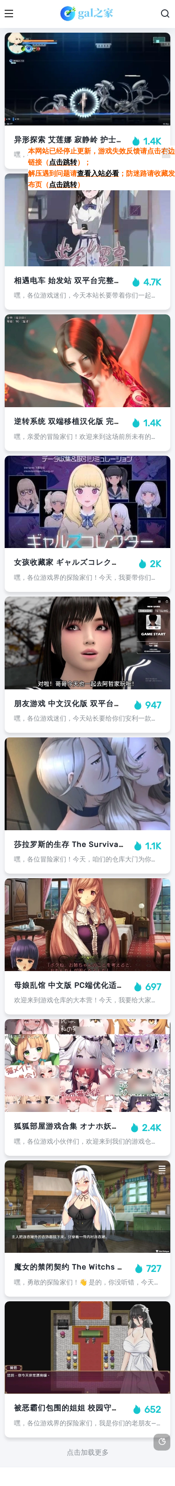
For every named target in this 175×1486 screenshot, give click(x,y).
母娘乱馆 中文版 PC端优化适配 (69, 985)
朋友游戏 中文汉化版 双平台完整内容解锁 (87, 703)
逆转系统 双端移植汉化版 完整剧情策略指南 (91, 421)
